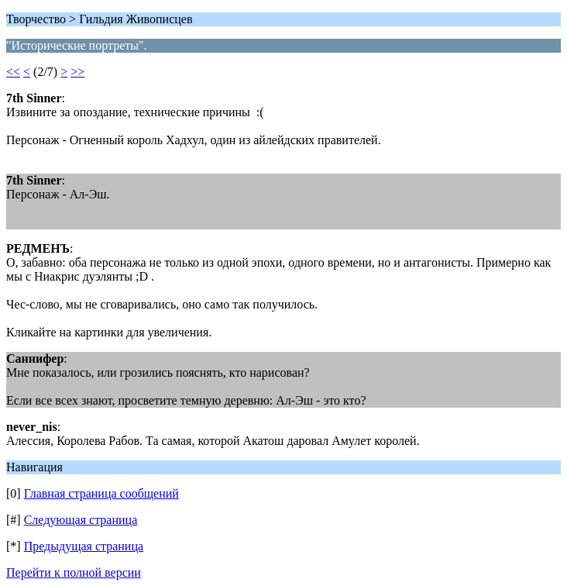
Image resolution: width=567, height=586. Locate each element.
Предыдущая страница (83, 546)
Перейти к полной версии (73, 572)
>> (77, 71)
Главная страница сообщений (101, 493)
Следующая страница (81, 519)
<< (13, 71)
